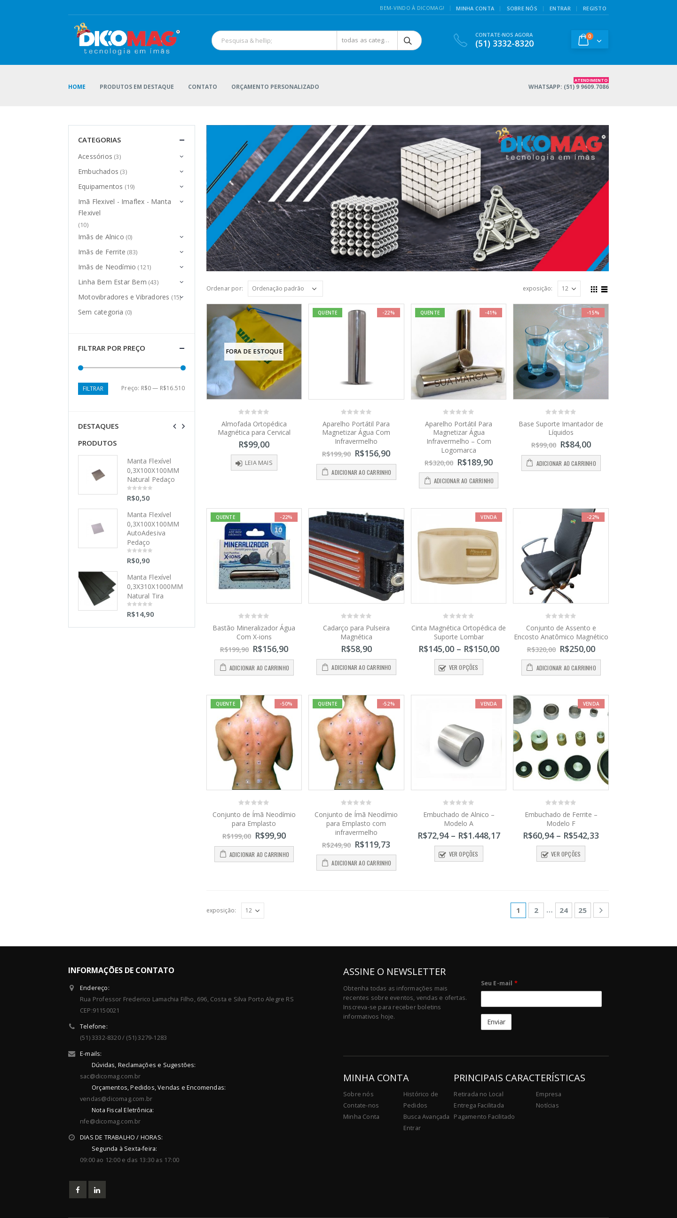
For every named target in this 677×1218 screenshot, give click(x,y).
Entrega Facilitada (479, 1105)
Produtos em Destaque (137, 87)
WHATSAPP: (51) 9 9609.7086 (568, 84)
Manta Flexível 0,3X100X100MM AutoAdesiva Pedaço (153, 528)
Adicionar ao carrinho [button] (361, 472)
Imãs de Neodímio (107, 266)
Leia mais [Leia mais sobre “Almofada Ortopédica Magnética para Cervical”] (259, 463)
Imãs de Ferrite (102, 251)
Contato (202, 87)
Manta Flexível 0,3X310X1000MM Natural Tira (155, 586)
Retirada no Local (478, 1094)
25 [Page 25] (582, 910)
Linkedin (97, 1189)
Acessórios (95, 156)
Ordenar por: (224, 288)
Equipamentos (100, 186)
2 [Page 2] (536, 910)
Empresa (548, 1094)
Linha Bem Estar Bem (112, 281)
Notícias (547, 1105)
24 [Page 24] (563, 910)
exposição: (538, 288)
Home (77, 87)
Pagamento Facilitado (484, 1117)
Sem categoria (101, 311)
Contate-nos (361, 1105)
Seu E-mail (499, 983)
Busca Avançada (426, 1117)
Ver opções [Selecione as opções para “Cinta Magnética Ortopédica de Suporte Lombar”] (464, 667)
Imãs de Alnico (101, 236)
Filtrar (93, 389)
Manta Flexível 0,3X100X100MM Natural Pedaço (153, 470)
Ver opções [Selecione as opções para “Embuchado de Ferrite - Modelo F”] (566, 853)
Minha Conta (361, 1117)
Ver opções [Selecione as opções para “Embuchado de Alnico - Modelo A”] (464, 853)
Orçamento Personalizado (275, 87)
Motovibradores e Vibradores (123, 296)
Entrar (412, 1128)
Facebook (78, 1189)
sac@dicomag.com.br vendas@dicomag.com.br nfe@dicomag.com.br (207, 1092)
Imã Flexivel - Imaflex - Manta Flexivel (124, 207)
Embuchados (98, 171)
